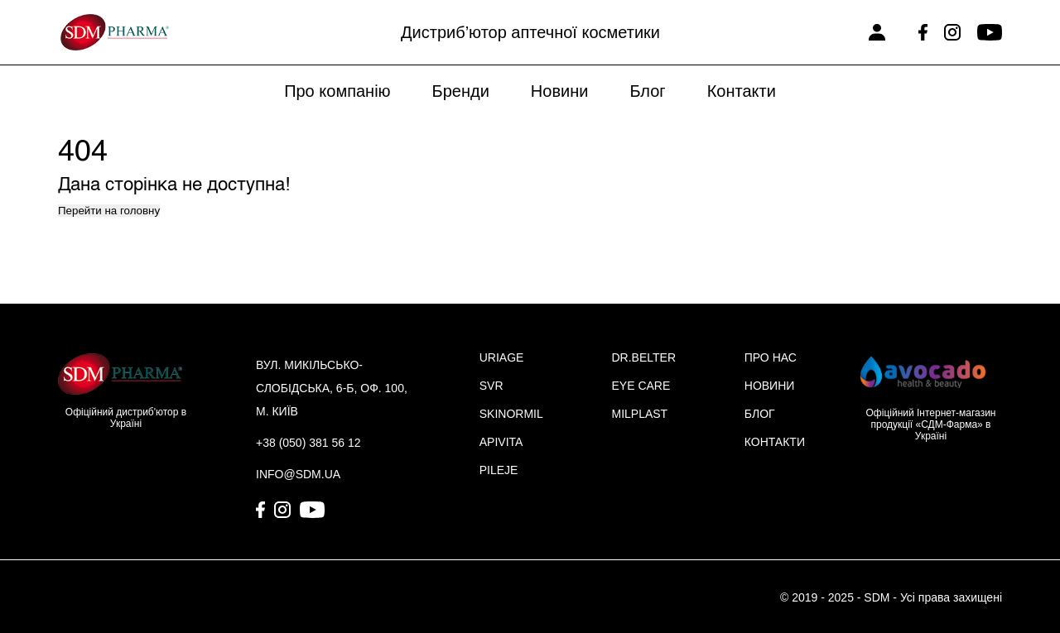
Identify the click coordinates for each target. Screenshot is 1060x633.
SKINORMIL (511, 413)
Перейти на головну (109, 210)
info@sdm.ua (298, 474)
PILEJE (498, 470)
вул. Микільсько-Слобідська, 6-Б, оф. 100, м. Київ (331, 388)
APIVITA (501, 441)
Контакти (741, 91)
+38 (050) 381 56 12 (308, 442)
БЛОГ (759, 413)
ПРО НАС (770, 357)
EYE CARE (640, 385)
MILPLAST (639, 413)
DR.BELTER (643, 357)
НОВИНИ (769, 385)
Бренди (460, 91)
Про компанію (337, 91)
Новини (560, 91)
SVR (491, 385)
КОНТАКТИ (774, 441)
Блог (647, 91)
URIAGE (501, 357)
